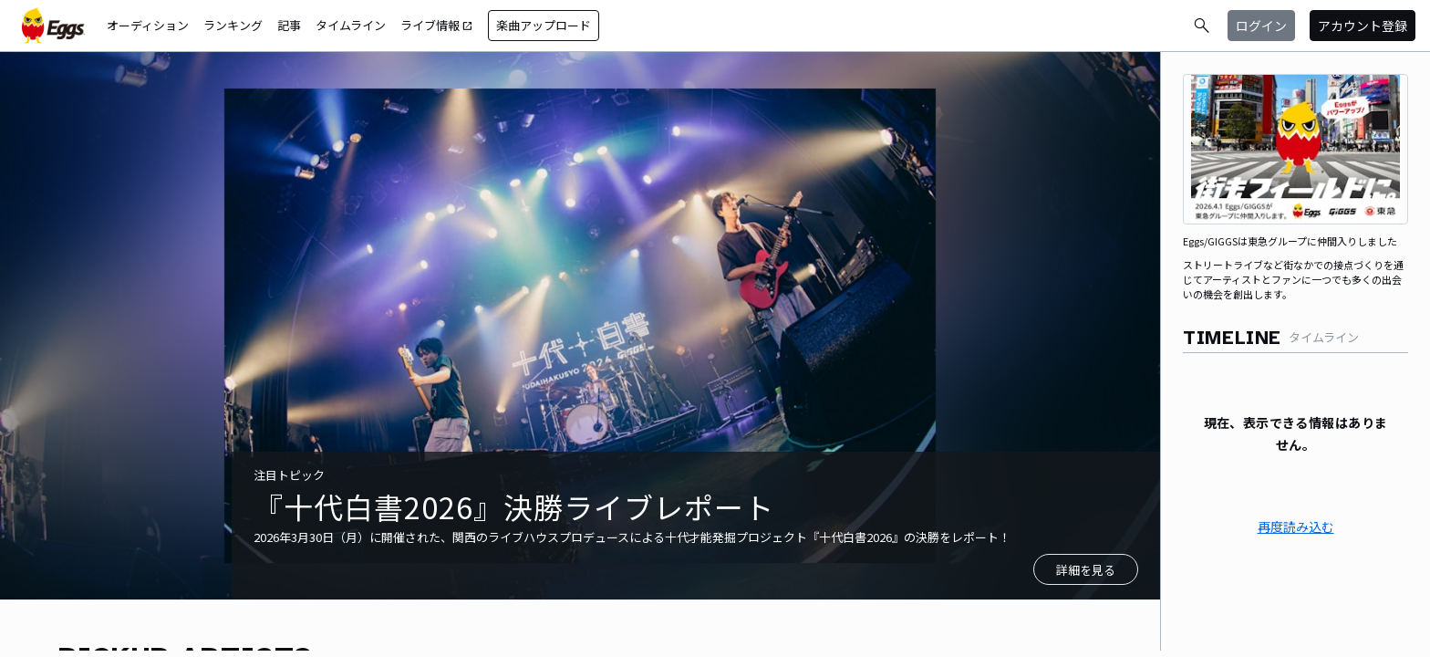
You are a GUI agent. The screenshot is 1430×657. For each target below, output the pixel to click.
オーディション (148, 25)
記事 (289, 25)
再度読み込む (1296, 526)
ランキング (233, 25)
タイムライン (351, 25)
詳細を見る (1085, 570)
